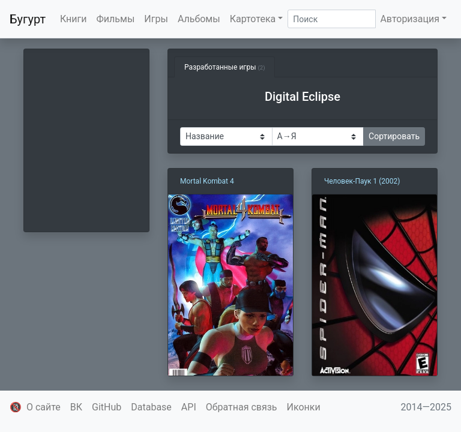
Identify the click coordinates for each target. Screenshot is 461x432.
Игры (156, 19)
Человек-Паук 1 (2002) (362, 181)
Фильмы (116, 19)
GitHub (106, 407)
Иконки (304, 407)
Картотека (253, 19)
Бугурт (28, 19)
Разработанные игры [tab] (224, 67)
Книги (73, 19)
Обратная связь (241, 407)
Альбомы (199, 19)
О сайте (43, 407)
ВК (76, 407)
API (188, 407)
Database (151, 407)
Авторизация (409, 19)
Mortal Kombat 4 (207, 181)
